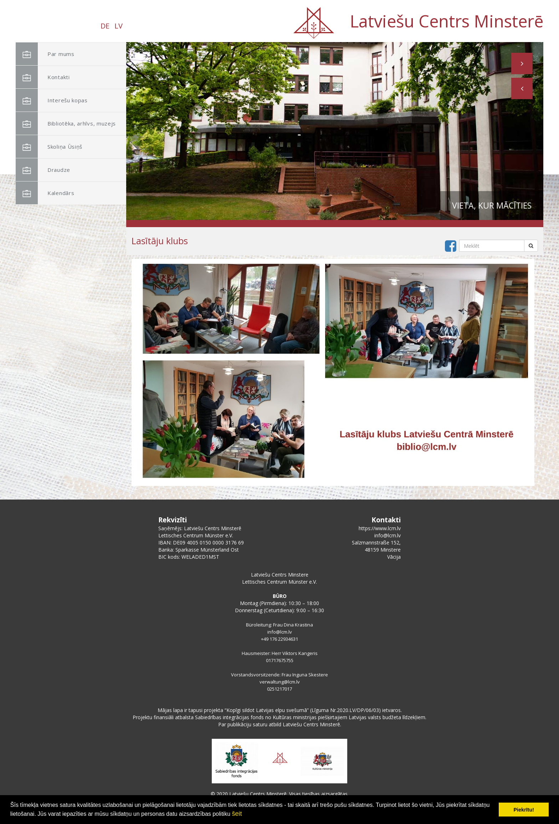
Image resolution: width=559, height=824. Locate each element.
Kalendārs (45, 193)
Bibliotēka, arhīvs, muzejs (66, 123)
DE (105, 26)
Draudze (43, 170)
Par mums (45, 54)
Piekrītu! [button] (523, 810)
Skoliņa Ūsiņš (49, 146)
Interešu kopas (52, 100)
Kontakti (43, 77)
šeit (237, 813)
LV (118, 26)
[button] (522, 88)
